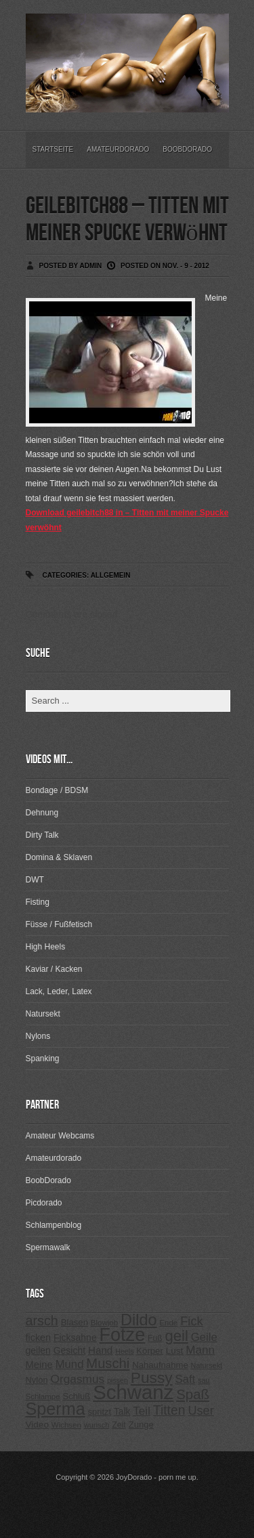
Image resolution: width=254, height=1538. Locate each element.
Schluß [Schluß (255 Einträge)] (76, 1396)
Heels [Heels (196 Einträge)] (124, 1351)
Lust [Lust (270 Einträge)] (175, 1351)
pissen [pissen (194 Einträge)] (117, 1380)
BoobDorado (187, 149)
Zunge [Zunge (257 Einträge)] (141, 1424)
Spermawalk (48, 1247)
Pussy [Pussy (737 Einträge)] (152, 1377)
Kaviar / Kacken (54, 969)
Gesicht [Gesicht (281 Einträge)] (69, 1350)
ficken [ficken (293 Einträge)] (38, 1337)
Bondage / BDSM (57, 790)
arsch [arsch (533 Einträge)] (42, 1320)
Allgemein (111, 575)
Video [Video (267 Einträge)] (37, 1424)
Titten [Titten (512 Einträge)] (169, 1410)
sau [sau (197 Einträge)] (204, 1380)
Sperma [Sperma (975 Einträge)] (55, 1408)
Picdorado (44, 1203)
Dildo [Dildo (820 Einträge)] (139, 1320)
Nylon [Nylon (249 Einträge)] (37, 1380)
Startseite (53, 149)
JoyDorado (134, 1477)
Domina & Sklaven (59, 857)
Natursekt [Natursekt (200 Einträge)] (206, 1365)
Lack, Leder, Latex (59, 991)
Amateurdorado (118, 149)
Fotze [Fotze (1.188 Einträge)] (123, 1335)
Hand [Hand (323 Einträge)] (100, 1350)
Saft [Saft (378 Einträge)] (185, 1379)
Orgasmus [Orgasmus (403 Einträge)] (77, 1379)
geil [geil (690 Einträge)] (176, 1335)
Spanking (43, 1058)
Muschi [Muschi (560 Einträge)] (107, 1363)
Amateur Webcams (60, 1135)
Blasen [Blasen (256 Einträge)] (74, 1322)
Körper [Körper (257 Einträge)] (149, 1351)
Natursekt (43, 1014)
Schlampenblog (54, 1225)
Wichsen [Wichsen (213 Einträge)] (66, 1425)
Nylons (38, 1036)
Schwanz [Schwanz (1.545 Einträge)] (133, 1392)
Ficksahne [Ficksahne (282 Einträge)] (75, 1337)
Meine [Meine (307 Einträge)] (39, 1364)
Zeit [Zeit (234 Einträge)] (119, 1425)
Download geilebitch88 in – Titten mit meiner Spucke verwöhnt (127, 520)
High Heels (46, 947)
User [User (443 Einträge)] (200, 1410)
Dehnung (42, 812)
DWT (35, 879)
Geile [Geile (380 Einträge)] (204, 1337)
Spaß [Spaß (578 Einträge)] (192, 1394)
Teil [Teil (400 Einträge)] (141, 1411)
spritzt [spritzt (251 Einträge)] (100, 1412)
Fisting (37, 902)
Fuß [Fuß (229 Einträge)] (155, 1338)
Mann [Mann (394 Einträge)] (200, 1350)
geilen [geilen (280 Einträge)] (38, 1350)
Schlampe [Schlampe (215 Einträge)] (43, 1396)
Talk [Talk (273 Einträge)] (122, 1412)
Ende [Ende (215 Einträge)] (168, 1323)
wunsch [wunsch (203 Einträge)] (97, 1425)
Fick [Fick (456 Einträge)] (191, 1321)
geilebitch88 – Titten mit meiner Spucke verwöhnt (127, 220)
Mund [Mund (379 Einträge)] (70, 1364)
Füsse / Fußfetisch (59, 924)
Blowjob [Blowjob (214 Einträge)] (104, 1323)
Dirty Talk (42, 835)
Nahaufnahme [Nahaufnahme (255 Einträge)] (160, 1365)
